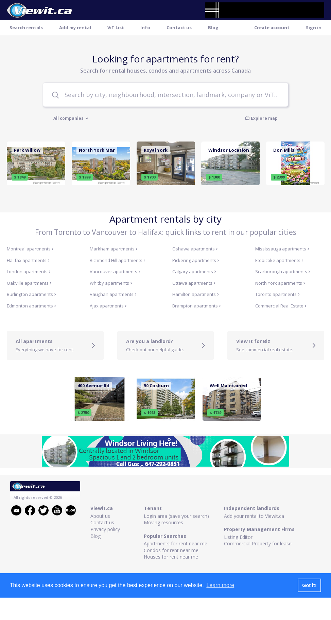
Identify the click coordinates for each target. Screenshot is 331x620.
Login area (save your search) (176, 516)
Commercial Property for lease (258, 543)
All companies (70, 118)
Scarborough (282, 271)
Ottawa (193, 283)
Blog (213, 27)
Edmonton (31, 306)
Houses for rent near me (171, 556)
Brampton (196, 306)
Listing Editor (238, 537)
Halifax (28, 260)
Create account (272, 27)
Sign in (313, 27)
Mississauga (282, 249)
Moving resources (163, 522)
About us (100, 516)
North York (280, 283)
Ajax (108, 306)
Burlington (31, 294)
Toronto (277, 294)
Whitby (111, 283)
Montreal (30, 249)
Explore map (261, 118)
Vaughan (113, 294)
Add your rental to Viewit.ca (254, 516)
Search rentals (26, 27)
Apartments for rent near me (175, 543)
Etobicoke (279, 260)
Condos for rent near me (171, 550)
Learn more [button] (220, 585)
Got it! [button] (309, 585)
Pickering (195, 260)
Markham (114, 249)
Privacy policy (105, 529)
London (29, 271)
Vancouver (115, 271)
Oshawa (195, 249)
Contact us (179, 27)
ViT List (115, 27)
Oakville (29, 283)
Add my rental (75, 27)
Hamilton (195, 294)
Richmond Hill (117, 260)
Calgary (194, 271)
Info (145, 27)
